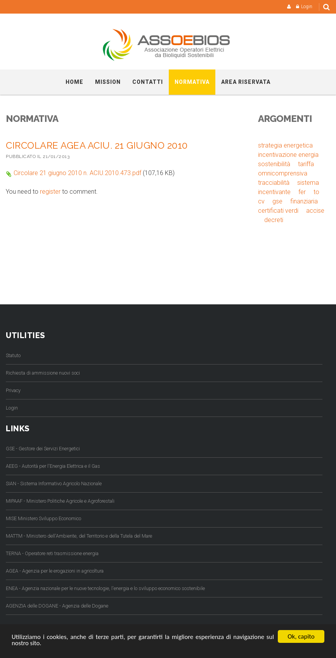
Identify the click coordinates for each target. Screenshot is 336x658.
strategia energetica (285, 145)
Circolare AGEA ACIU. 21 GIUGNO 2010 (97, 145)
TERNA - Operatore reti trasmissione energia (52, 553)
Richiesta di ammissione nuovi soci (43, 373)
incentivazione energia (288, 154)
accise (315, 210)
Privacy (13, 390)
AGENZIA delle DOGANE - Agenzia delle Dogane (57, 606)
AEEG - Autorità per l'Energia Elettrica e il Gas (53, 466)
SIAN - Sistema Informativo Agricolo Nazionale (54, 483)
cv (261, 201)
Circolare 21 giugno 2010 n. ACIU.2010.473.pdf (77, 173)
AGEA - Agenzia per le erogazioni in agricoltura (55, 571)
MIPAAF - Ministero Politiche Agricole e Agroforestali (60, 501)
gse (277, 201)
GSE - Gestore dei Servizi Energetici (43, 448)
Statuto (13, 355)
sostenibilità (274, 164)
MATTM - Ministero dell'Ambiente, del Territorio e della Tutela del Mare (79, 536)
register (50, 191)
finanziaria (304, 201)
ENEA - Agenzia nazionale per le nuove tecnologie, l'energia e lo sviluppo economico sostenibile (105, 588)
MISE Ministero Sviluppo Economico (43, 518)
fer (302, 192)
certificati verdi (278, 210)
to (316, 192)
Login (306, 6)
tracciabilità (273, 182)
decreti (273, 220)
